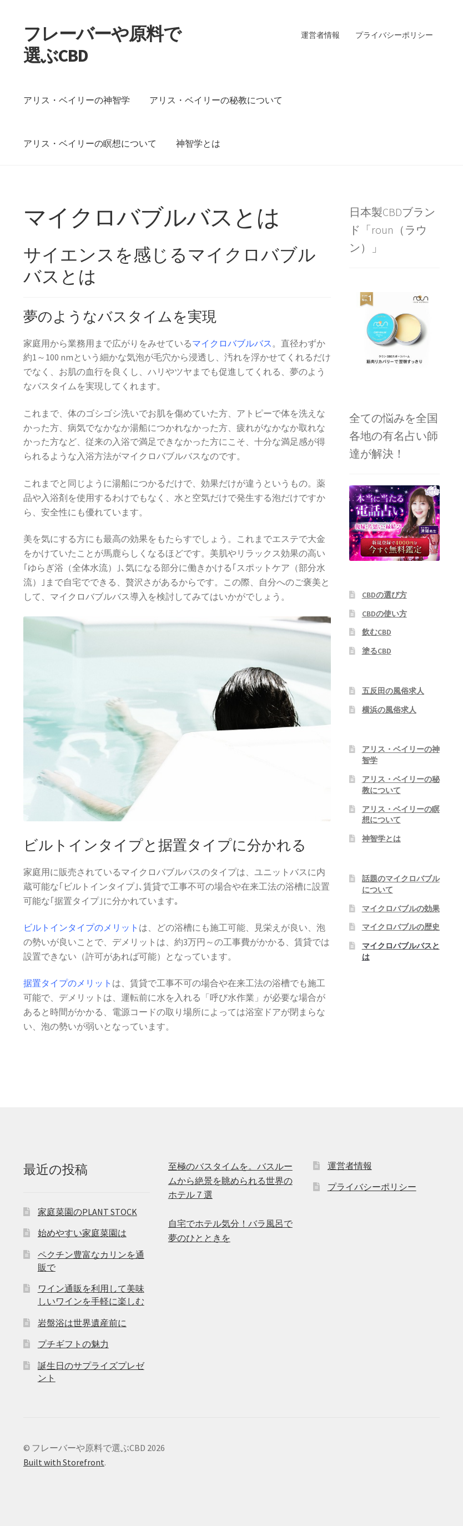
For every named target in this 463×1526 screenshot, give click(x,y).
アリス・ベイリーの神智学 (76, 100)
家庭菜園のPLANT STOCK (87, 1211)
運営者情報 (320, 35)
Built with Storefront (63, 1462)
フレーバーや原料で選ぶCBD (102, 45)
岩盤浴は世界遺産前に (82, 1322)
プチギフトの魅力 (73, 1343)
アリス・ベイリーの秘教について (216, 100)
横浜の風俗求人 (389, 710)
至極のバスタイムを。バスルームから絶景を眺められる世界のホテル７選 (230, 1181)
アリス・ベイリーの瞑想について (90, 143)
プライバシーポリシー (394, 35)
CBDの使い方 (384, 614)
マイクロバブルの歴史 (401, 927)
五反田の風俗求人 (393, 691)
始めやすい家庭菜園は (82, 1232)
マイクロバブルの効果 (401, 908)
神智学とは (198, 143)
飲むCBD (376, 632)
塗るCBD (376, 651)
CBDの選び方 (384, 595)
